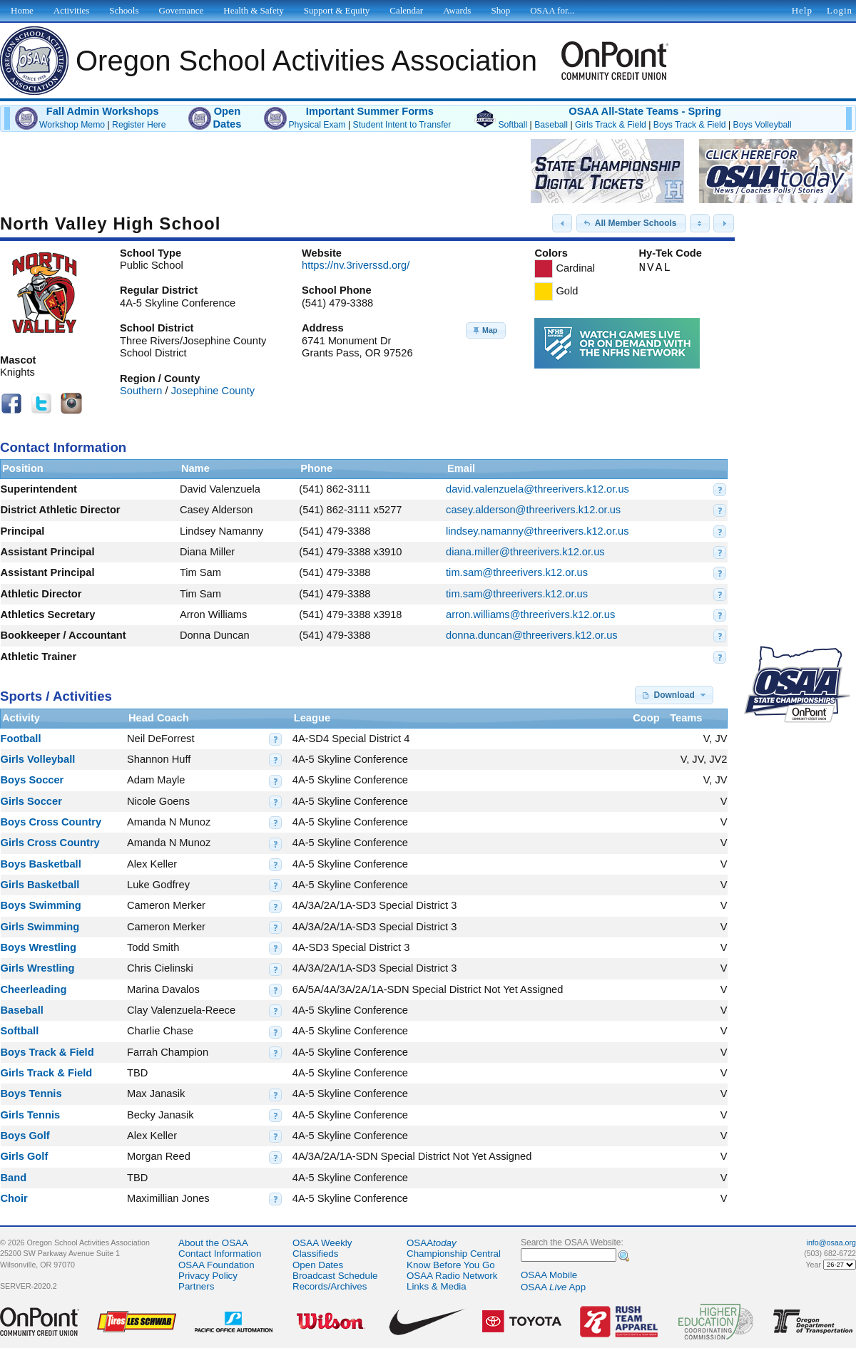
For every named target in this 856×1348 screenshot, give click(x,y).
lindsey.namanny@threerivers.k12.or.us (537, 531)
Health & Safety (253, 10)
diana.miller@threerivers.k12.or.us (525, 551)
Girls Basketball (40, 884)
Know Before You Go (451, 1265)
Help (802, 10)
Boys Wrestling (38, 947)
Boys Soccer (32, 780)
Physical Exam (316, 125)
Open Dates (317, 1265)
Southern (141, 390)
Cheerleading (34, 989)
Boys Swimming (41, 905)
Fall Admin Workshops (102, 111)
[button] (562, 223)
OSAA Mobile (549, 1275)
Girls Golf (25, 1156)
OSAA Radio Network (452, 1275)
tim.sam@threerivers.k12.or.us (517, 572)
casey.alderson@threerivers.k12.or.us (533, 509)
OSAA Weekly (322, 1243)
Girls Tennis (31, 1115)
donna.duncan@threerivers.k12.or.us (532, 635)
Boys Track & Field (689, 125)
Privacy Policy (208, 1275)
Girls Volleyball (38, 759)
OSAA (432, 1243)
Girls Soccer (31, 801)
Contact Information (219, 1253)
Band (14, 1177)
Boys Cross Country (51, 822)
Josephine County (213, 390)
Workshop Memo (72, 125)
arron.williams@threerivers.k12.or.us (530, 614)
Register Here (138, 125)
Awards (457, 10)
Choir (14, 1198)
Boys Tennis (31, 1093)
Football (21, 738)
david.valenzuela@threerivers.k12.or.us (537, 489)
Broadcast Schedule (334, 1275)
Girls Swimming (40, 926)
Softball (512, 125)
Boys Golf (25, 1135)
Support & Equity (337, 10)
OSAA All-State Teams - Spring (645, 111)
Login (839, 10)
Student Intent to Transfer (402, 125)
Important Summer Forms (370, 111)
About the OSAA (213, 1243)
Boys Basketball (41, 864)
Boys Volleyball (762, 125)
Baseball (551, 125)
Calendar (406, 10)
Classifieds (315, 1253)
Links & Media (437, 1286)
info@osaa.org (831, 1242)
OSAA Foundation (216, 1265)
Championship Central (454, 1253)
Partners (196, 1286)
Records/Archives (329, 1286)
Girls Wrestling (38, 968)
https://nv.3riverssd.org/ (355, 265)
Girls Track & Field (610, 125)
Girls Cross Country (50, 842)
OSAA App (553, 1287)
